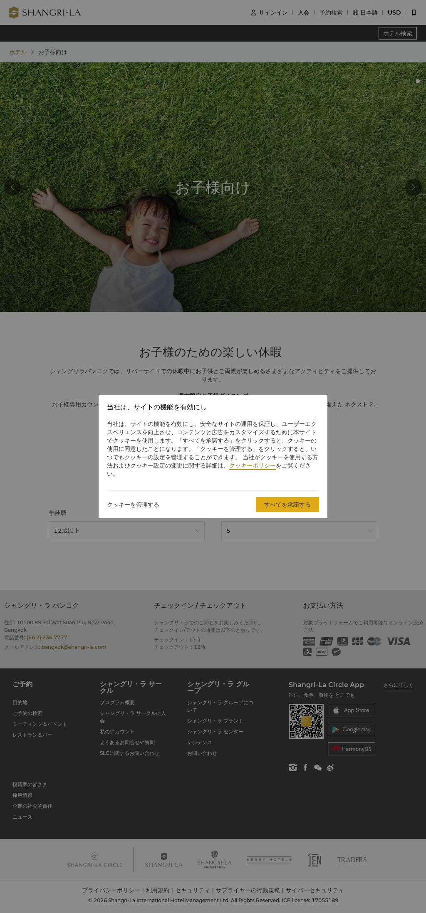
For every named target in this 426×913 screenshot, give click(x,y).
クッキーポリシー (252, 465)
